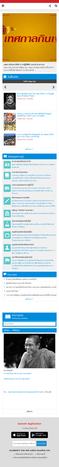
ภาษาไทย (38, 175)
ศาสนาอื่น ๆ (51, 213)
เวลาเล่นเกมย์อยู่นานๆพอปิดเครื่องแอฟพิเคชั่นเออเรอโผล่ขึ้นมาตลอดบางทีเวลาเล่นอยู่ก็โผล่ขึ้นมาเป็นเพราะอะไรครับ (31, 295)
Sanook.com (7, 1)
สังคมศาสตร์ (25, 248)
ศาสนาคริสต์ (24, 213)
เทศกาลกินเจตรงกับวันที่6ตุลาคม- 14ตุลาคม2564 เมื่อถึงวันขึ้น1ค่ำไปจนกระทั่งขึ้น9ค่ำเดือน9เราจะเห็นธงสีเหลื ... (29, 69)
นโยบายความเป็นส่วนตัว (24, 454)
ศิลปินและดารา (17, 206)
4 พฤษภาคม (21, 99)
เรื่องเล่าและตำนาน (44, 178)
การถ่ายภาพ (20, 203)
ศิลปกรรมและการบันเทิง (21, 197)
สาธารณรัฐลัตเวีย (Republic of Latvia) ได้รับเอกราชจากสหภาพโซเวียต (35, 135)
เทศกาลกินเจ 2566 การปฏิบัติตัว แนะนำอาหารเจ (24, 65)
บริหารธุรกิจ (25, 250)
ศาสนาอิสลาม (33, 213)
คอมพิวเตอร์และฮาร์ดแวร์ (20, 235)
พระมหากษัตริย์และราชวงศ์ (21, 260)
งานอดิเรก (51, 164)
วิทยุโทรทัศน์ (33, 164)
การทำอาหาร (43, 164)
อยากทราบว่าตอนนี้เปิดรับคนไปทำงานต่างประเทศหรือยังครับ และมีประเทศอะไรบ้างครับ (31, 287)
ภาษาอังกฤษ (46, 175)
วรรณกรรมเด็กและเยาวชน (27, 181)
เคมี (52, 224)
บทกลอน (15, 181)
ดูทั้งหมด (29, 149)
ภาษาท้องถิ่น (30, 175)
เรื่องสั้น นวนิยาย (24, 178)
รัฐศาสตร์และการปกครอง (38, 248)
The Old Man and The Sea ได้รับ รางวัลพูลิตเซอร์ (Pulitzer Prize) (35, 95)
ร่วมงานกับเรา (41, 443)
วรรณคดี (15, 178)
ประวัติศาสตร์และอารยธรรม (41, 263)
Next (53, 88)
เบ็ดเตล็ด (26, 164)
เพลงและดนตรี (30, 203)
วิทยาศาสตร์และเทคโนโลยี (21, 221)
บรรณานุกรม (16, 188)
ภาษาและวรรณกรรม (20, 172)
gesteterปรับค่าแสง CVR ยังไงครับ (18, 283)
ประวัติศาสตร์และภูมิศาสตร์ (22, 257)
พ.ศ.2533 (29, 139)
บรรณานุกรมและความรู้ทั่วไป (23, 185)
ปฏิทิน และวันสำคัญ (24, 263)
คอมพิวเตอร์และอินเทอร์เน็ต (22, 232)
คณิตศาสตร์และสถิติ (31, 224)
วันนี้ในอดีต (11, 77)
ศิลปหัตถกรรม (27, 206)
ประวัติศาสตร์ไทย (18, 266)
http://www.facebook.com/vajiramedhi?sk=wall (25, 392)
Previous (5, 88)
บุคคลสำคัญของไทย (38, 260)
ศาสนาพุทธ (16, 213)
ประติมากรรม (36, 201)
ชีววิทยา (15, 227)
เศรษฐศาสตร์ (16, 250)
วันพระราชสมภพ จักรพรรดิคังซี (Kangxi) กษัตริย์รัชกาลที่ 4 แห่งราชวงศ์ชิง (34, 115)
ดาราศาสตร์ (42, 224)
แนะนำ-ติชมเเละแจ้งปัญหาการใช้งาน (24, 443)
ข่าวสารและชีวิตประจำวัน (21, 161)
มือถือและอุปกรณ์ (41, 238)
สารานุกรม (33, 188)
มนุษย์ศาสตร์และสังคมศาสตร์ (23, 244)
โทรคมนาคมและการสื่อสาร (21, 240)
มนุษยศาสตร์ (16, 248)
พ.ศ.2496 (29, 99)
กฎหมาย (33, 250)
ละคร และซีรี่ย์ (50, 206)
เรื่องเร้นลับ (33, 178)
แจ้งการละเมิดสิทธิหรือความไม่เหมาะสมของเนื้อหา (30, 457)
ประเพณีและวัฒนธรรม (44, 250)
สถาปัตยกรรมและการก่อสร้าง (22, 201)
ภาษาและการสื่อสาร (19, 175)
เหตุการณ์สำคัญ (17, 164)
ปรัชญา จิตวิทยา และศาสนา (22, 210)
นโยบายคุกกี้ (40, 454)
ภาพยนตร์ (38, 203)
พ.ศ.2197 (29, 119)
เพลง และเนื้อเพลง (38, 206)
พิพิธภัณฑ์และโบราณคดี (32, 266)
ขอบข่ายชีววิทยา (12, 291)
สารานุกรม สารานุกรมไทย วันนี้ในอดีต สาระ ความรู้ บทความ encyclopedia (27, 6)
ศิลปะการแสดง (47, 203)
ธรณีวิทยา (21, 227)
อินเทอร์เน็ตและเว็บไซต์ (37, 235)
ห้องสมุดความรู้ (13, 157)
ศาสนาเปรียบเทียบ (18, 216)
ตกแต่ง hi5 (15, 167)
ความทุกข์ (8, 370)
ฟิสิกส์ (49, 224)
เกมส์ (32, 238)
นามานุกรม (41, 188)
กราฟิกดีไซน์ (26, 238)
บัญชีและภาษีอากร (22, 253)
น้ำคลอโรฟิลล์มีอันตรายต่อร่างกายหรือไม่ (21, 279)
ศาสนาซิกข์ (43, 213)
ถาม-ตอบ (10, 275)
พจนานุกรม (25, 188)
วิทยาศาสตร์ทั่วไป (18, 224)
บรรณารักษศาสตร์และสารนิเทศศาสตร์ (31, 191)
